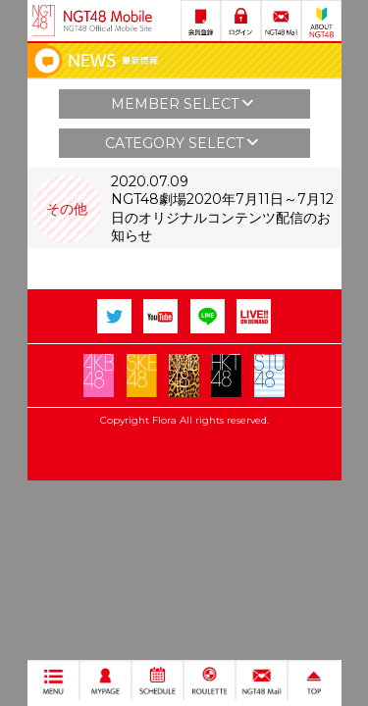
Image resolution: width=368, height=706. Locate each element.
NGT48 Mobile (108, 20)
